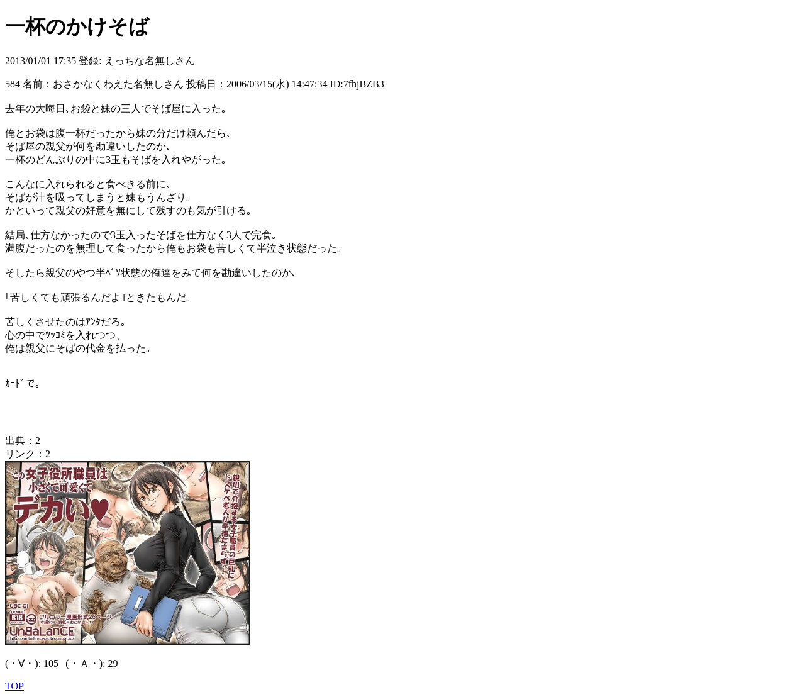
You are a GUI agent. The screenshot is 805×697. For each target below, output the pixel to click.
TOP (14, 686)
